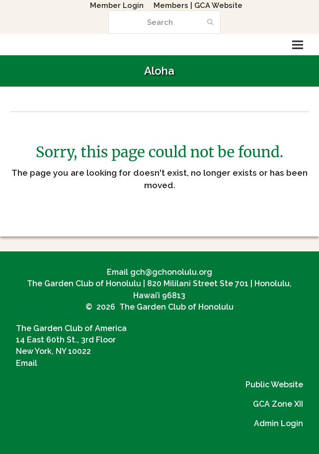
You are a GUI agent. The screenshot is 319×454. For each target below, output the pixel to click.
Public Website (274, 384)
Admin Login (278, 423)
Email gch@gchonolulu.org (159, 272)
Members (171, 5)
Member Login (117, 5)
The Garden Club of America (71, 328)
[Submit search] (210, 22)
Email (26, 363)
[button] (297, 44)
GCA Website (218, 5)
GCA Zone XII (278, 404)
